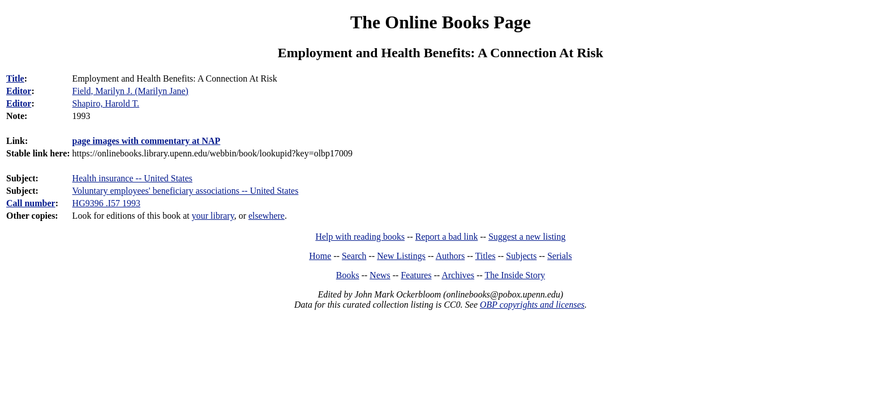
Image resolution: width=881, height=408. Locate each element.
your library (213, 215)
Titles (485, 256)
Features (416, 275)
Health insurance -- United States (132, 178)
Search (354, 256)
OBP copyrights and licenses (532, 304)
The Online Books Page (440, 22)
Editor (18, 91)
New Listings (401, 256)
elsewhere (266, 215)
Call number (30, 203)
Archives (457, 275)
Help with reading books (360, 236)
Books (347, 275)
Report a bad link (446, 236)
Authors (450, 256)
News (379, 275)
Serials (559, 256)
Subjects (521, 256)
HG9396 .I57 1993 (106, 203)
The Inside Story (515, 275)
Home (320, 256)
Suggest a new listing (526, 236)
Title (15, 78)
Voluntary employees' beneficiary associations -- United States (185, 191)
